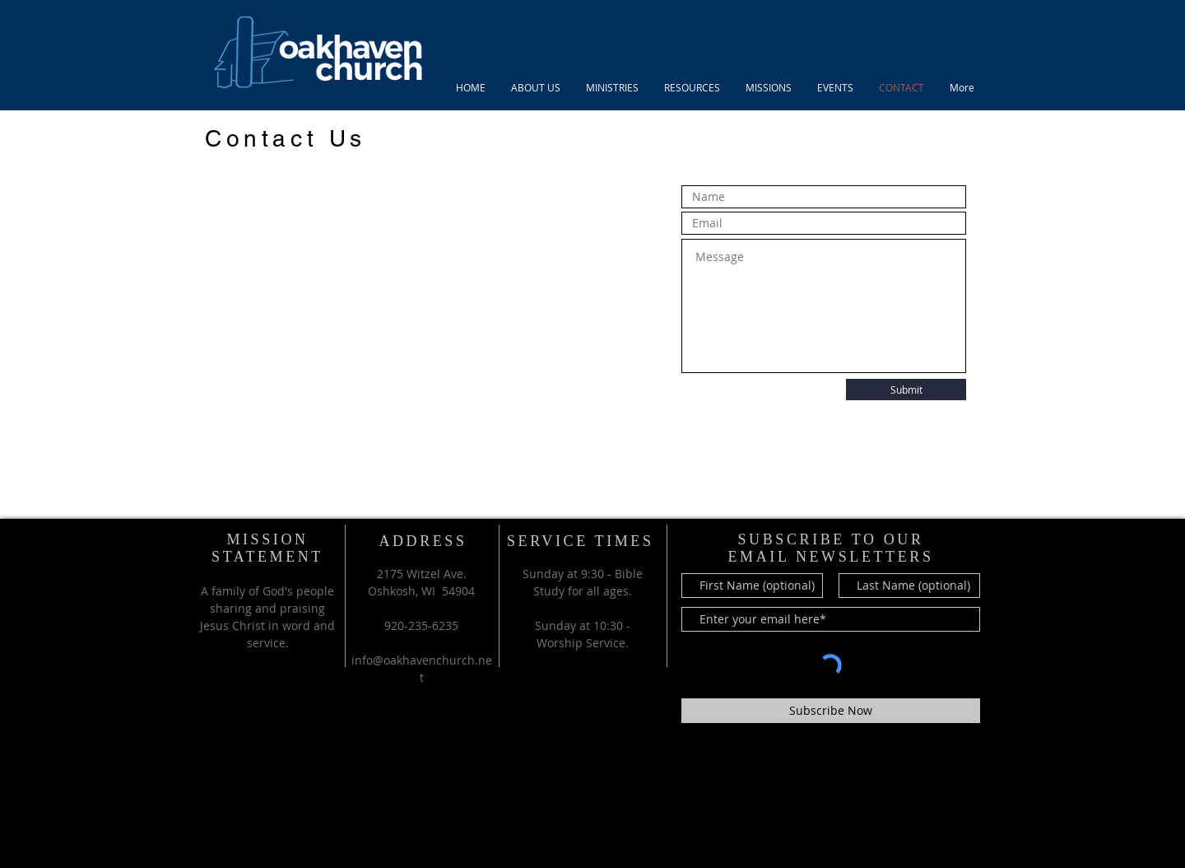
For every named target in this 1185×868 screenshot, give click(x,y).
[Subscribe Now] (830, 710)
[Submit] (906, 389)
